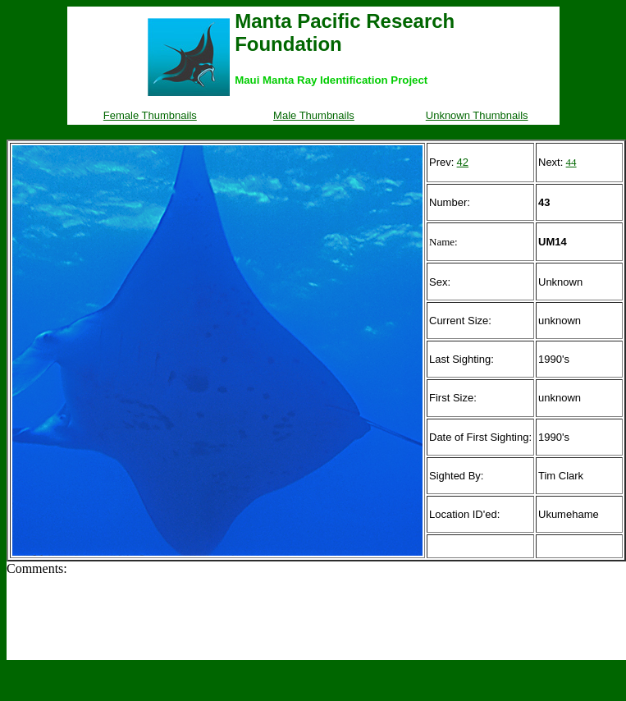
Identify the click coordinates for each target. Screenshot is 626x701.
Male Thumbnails (313, 115)
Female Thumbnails (150, 115)
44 (571, 162)
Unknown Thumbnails (477, 115)
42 (462, 162)
